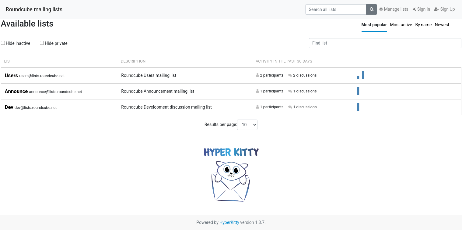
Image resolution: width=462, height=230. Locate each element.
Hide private (54, 43)
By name (423, 24)
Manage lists (393, 9)
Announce (17, 91)
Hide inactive (15, 43)
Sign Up (444, 9)
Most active (401, 24)
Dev (10, 107)
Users (12, 75)
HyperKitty (229, 222)
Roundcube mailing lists (34, 9)
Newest (442, 24)
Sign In (421, 9)
